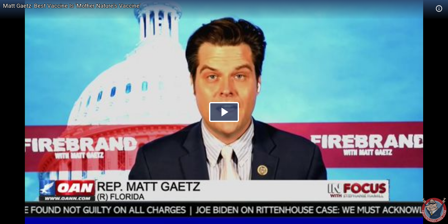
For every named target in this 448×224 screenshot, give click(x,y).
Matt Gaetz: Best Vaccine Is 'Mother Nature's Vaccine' (72, 5)
